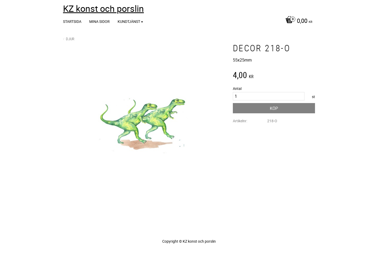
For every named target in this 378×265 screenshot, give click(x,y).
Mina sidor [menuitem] (99, 21)
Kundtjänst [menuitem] (129, 21)
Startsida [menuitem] (72, 21)
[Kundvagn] (297, 21)
